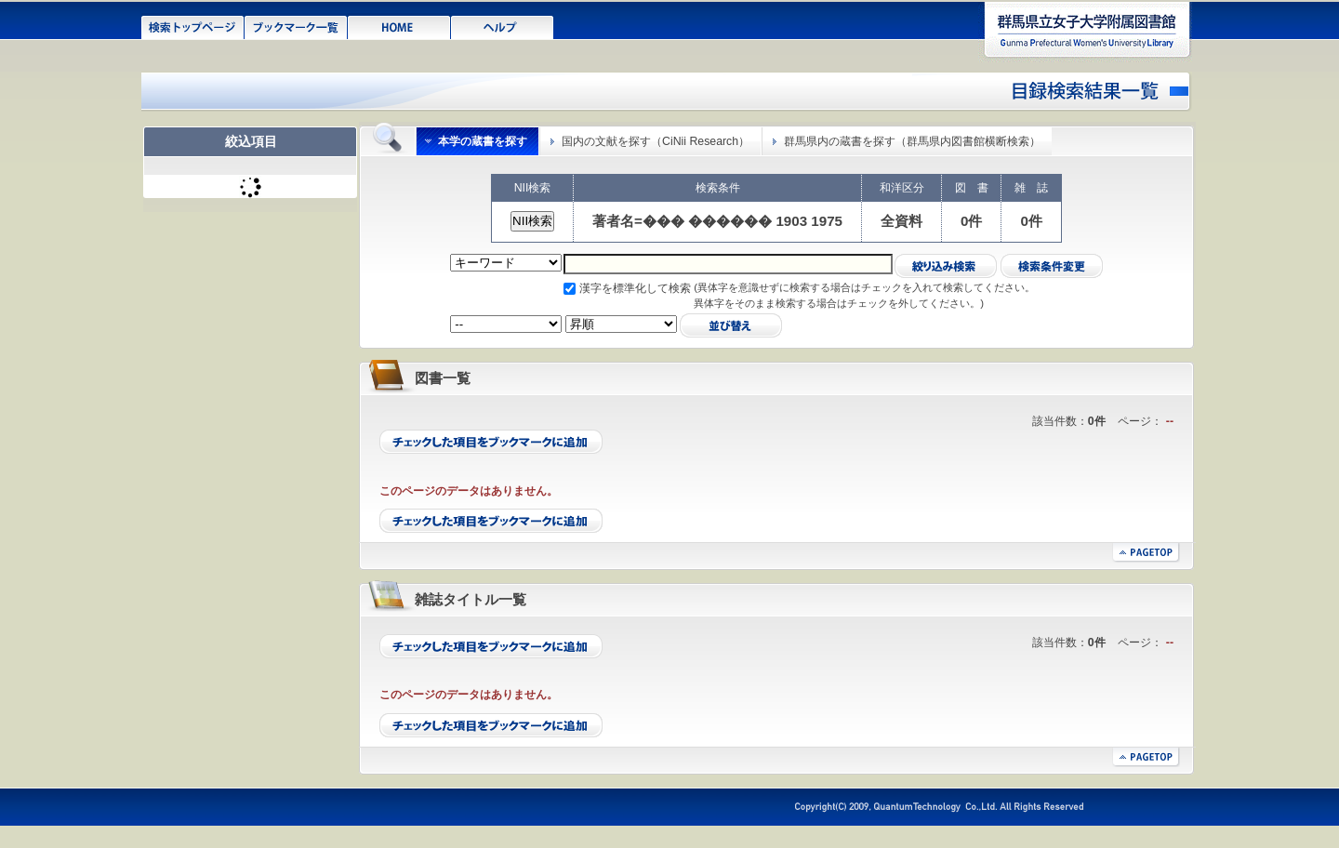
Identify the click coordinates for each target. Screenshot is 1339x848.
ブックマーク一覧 (296, 26)
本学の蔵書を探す (482, 141)
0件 (971, 221)
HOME (399, 26)
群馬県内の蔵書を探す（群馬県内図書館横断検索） (912, 141)
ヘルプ (502, 26)
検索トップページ (193, 26)
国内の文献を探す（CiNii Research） (655, 141)
